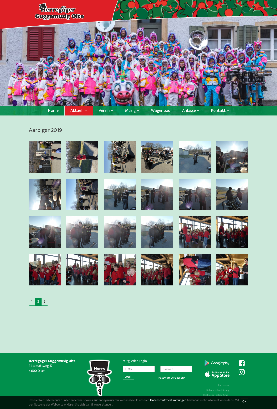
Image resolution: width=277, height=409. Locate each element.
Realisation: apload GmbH (216, 395)
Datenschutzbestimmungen (168, 400)
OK (244, 401)
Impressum (223, 385)
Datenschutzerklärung (217, 390)
